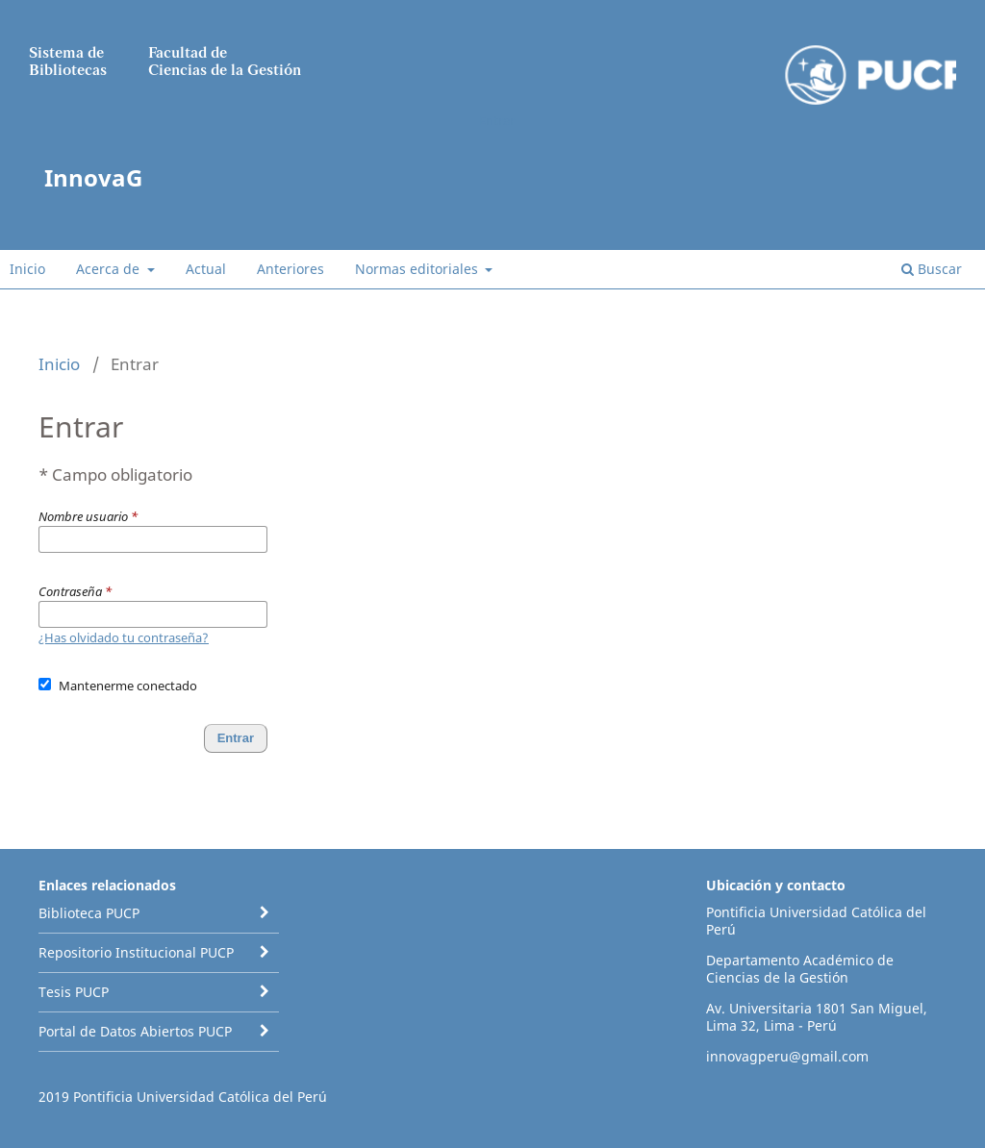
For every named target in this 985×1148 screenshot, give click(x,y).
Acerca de (109, 269)
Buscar (931, 269)
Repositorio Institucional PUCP (136, 952)
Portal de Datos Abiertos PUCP (135, 1031)
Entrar (497, 120)
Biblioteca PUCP (88, 913)
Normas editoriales (418, 269)
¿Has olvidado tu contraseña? (123, 637)
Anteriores (290, 269)
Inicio (27, 269)
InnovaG (93, 177)
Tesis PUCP (73, 992)
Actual (206, 269)
